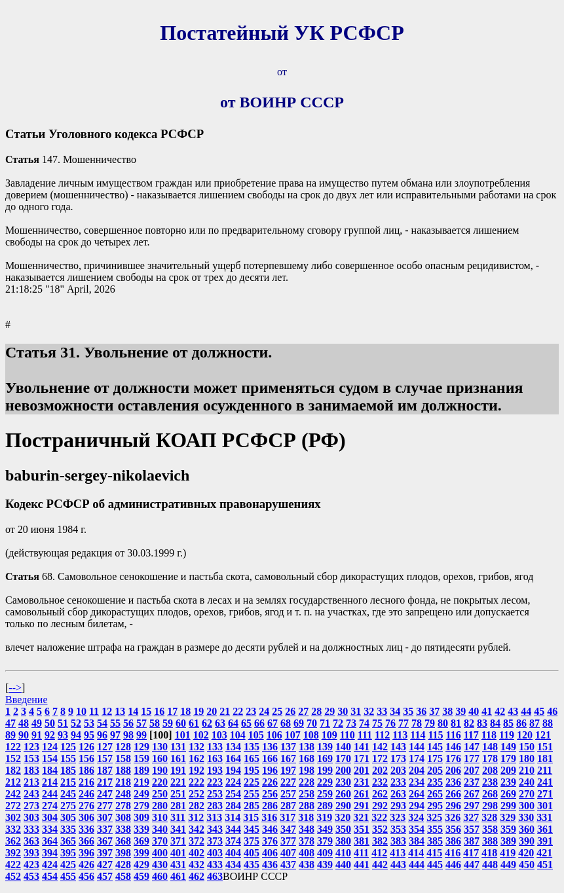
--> (15, 687)
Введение (26, 699)
